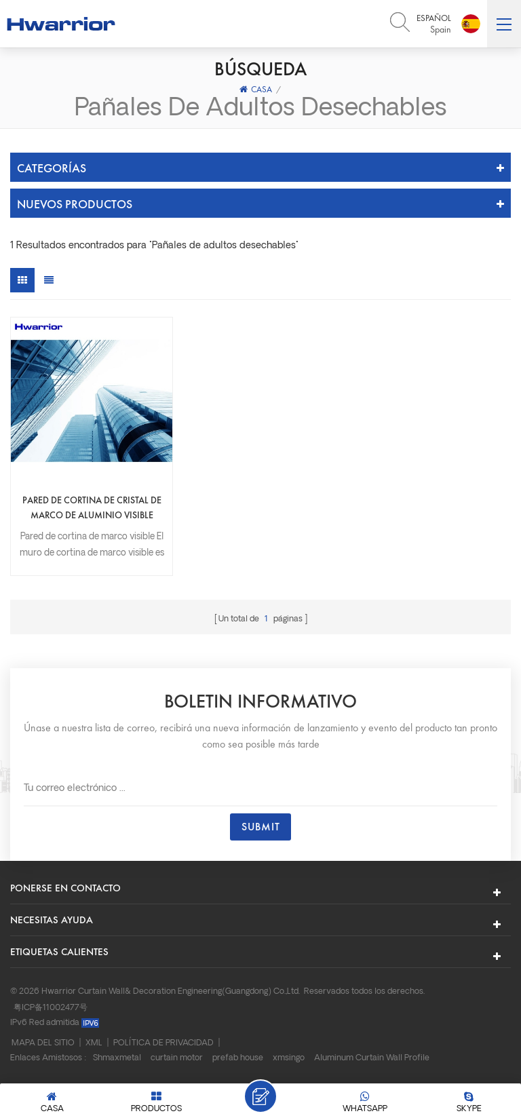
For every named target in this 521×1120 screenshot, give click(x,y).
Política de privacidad (163, 1043)
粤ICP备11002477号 (51, 1007)
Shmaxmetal (117, 1058)
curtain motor (177, 1058)
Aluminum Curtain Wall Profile (371, 1058)
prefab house (237, 1058)
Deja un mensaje (260, 1096)
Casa (255, 89)
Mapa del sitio (43, 1043)
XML (93, 1043)
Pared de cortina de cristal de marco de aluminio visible (91, 506)
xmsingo (289, 1058)
